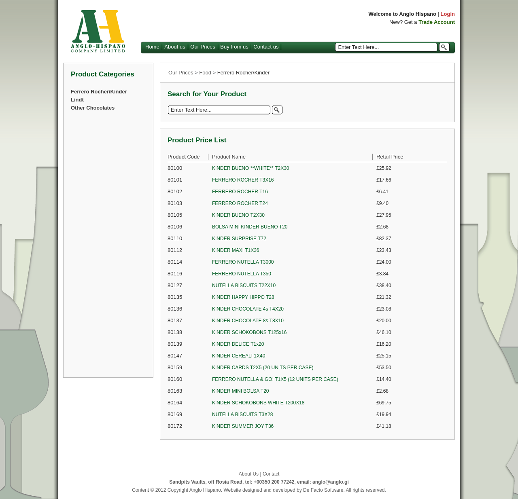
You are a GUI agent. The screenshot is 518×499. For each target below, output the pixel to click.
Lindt (77, 100)
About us (174, 47)
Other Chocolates (93, 108)
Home (152, 47)
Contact (271, 474)
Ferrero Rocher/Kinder (99, 92)
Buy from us (234, 47)
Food (205, 73)
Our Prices (202, 47)
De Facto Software (323, 490)
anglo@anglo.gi (330, 482)
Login (448, 14)
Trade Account (436, 22)
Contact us (265, 47)
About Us (249, 474)
